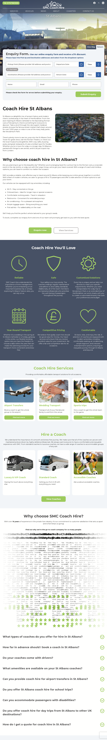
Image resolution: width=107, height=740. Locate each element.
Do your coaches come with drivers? (53, 588)
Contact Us (76, 12)
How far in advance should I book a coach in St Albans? (53, 577)
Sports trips (80, 405)
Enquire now (40, 230)
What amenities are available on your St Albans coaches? (53, 599)
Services (29, 12)
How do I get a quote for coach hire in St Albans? (53, 655)
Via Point (12, 69)
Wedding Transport (49, 405)
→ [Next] (102, 545)
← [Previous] (5, 545)
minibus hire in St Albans (90, 677)
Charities (64, 12)
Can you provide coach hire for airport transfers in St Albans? (53, 609)
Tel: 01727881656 (11, 3)
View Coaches (53, 499)
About (55, 12)
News (47, 12)
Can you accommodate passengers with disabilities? (53, 630)
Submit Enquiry (88, 94)
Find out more (19, 417)
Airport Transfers (13, 405)
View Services (66, 230)
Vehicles (39, 12)
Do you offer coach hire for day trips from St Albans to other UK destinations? (53, 642)
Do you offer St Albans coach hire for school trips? (53, 620)
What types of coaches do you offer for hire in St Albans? (53, 567)
